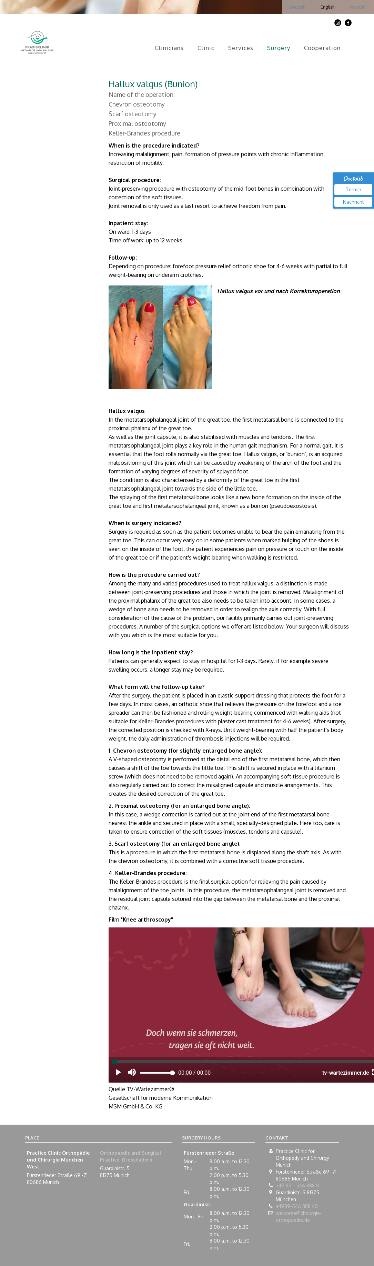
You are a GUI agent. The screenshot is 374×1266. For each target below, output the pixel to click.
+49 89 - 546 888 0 (297, 1185)
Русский (357, 7)
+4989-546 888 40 (297, 1206)
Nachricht (353, 202)
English (327, 7)
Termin (353, 189)
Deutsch (297, 7)
